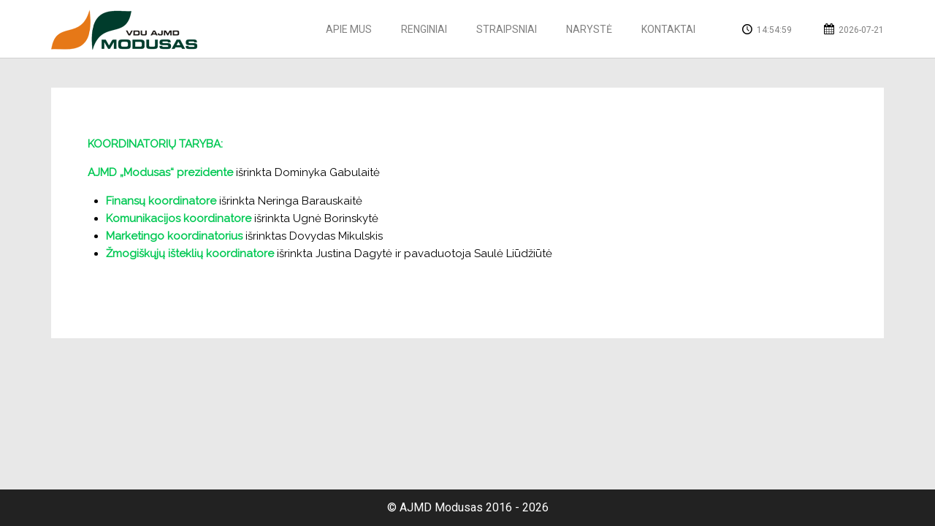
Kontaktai (668, 29)
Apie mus (349, 29)
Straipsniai (506, 29)
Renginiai (424, 29)
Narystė (589, 29)
